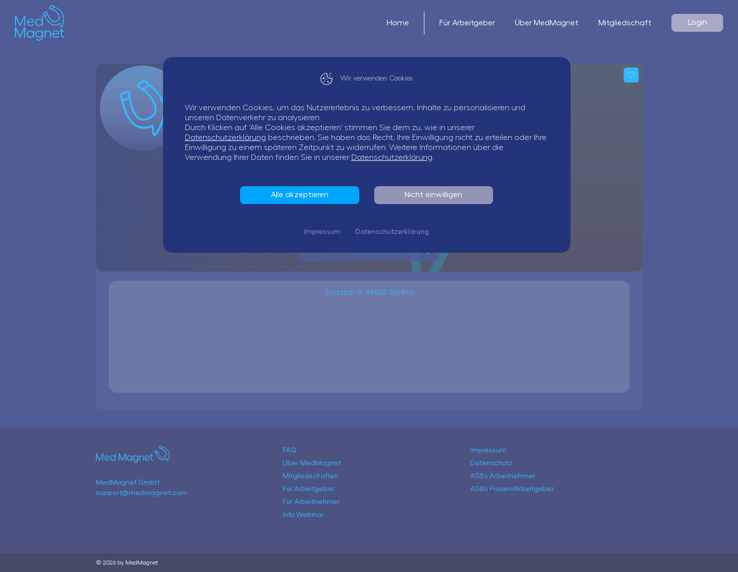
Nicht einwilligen (436, 195)
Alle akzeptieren (302, 195)
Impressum (325, 231)
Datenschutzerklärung (227, 138)
